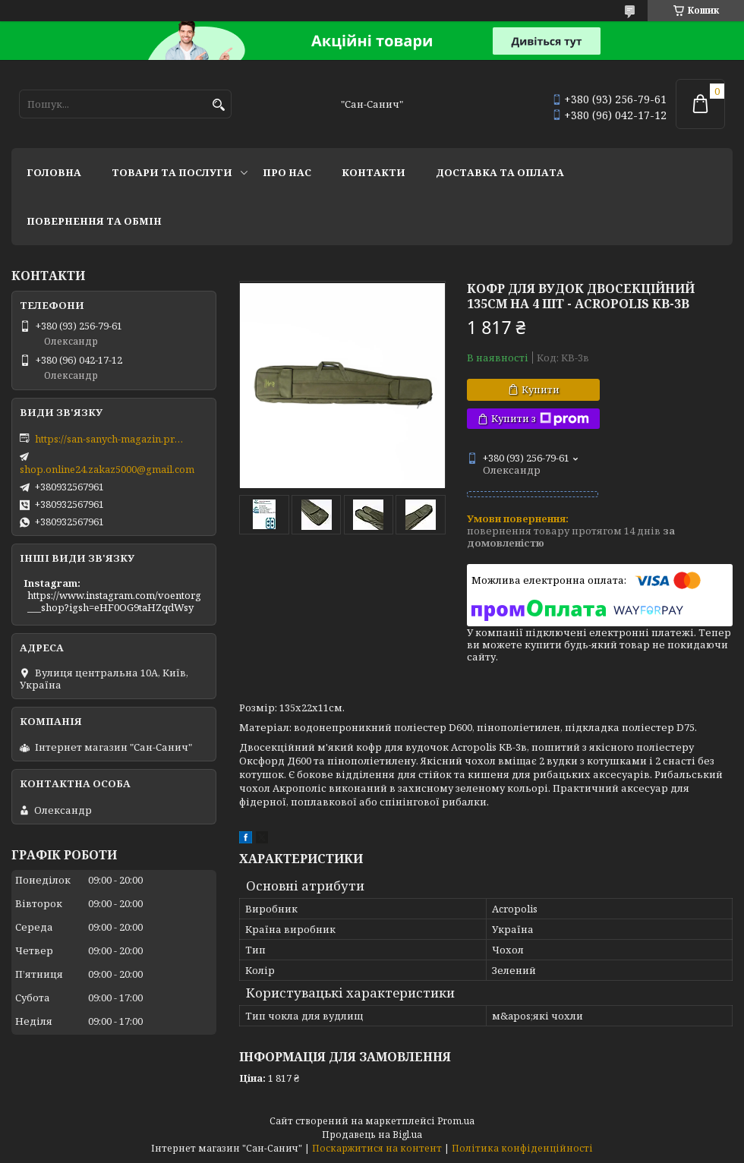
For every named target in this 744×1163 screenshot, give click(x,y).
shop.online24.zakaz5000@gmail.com (107, 469)
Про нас (287, 172)
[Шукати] (218, 105)
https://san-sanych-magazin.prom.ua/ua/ (111, 439)
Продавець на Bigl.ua (372, 1134)
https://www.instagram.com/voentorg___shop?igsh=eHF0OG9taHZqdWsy (114, 601)
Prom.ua (455, 1120)
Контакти (373, 172)
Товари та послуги (172, 172)
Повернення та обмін (94, 221)
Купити (541, 389)
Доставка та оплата (500, 172)
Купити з (540, 418)
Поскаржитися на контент (377, 1148)
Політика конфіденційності (522, 1148)
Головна (54, 172)
